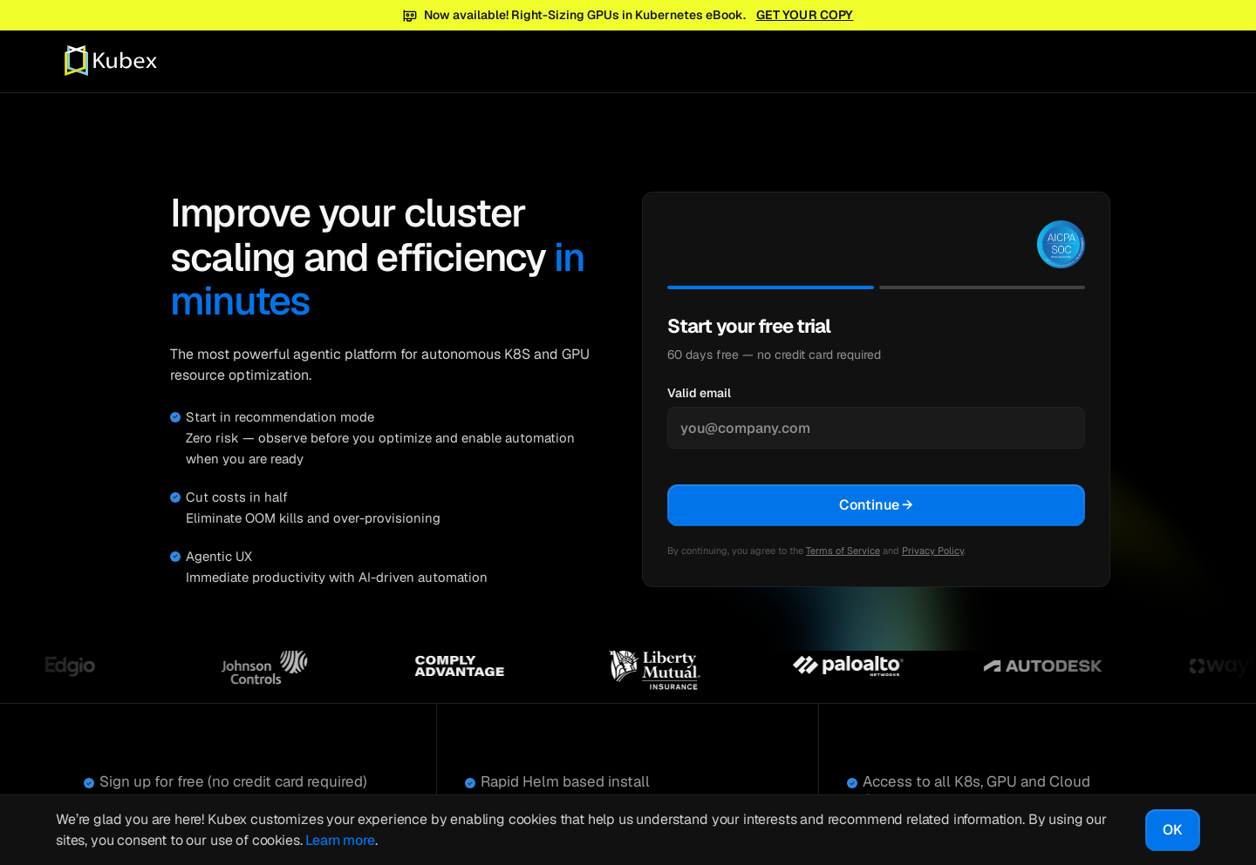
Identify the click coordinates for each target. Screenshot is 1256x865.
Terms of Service (843, 550)
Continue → (876, 505)
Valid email (699, 393)
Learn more (339, 840)
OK (1173, 830)
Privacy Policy (933, 550)
